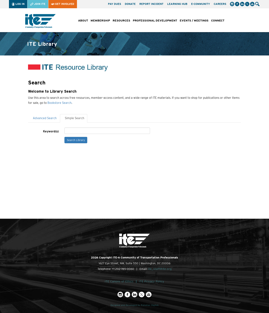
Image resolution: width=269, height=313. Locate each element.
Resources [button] (121, 20)
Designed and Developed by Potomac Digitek (135, 305)
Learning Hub (177, 3)
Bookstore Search (59, 103)
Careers (220, 3)
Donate (130, 3)
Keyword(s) (51, 131)
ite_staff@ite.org (160, 269)
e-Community (200, 3)
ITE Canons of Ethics (119, 281)
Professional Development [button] (155, 20)
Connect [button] (217, 20)
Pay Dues (114, 3)
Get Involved (62, 3)
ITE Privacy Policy (151, 281)
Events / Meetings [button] (194, 20)
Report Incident (151, 3)
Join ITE (37, 4)
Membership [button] (100, 20)
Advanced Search (45, 118)
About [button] (83, 20)
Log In (18, 4)
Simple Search (74, 118)
